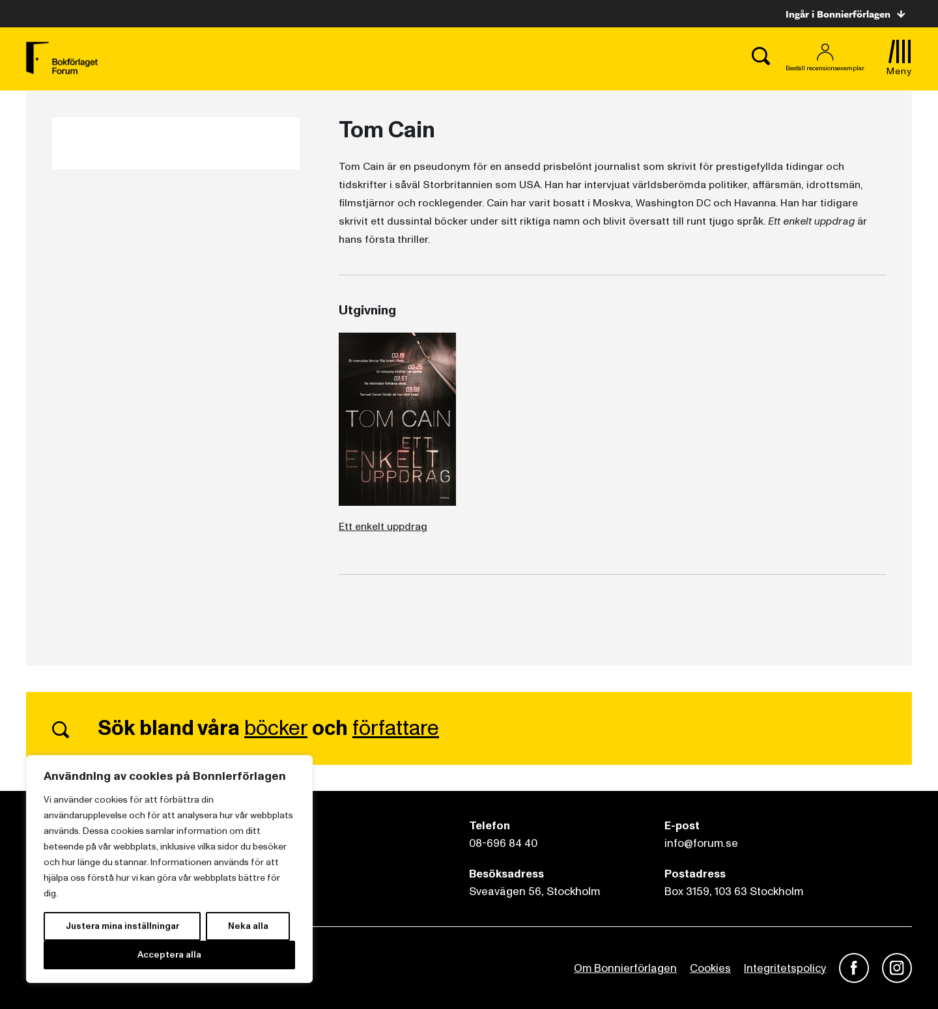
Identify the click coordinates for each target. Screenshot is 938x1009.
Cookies (710, 968)
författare (395, 728)
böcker (275, 728)
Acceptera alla (169, 954)
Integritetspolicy (785, 968)
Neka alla (248, 926)
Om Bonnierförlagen (625, 968)
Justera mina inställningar (122, 926)
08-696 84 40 (503, 843)
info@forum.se (701, 843)
